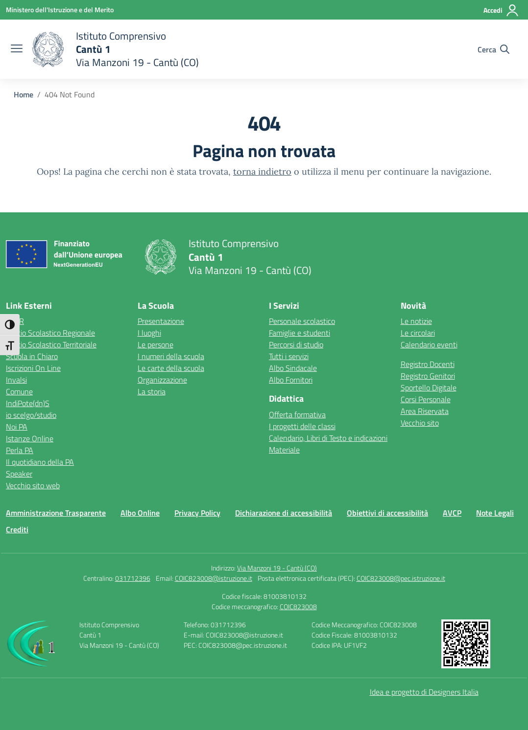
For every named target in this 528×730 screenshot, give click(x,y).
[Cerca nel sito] (493, 49)
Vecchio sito (420, 423)
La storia (152, 391)
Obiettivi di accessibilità (387, 513)
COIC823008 (298, 606)
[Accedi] (501, 10)
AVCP (452, 513)
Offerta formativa (297, 414)
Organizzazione (162, 380)
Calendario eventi (429, 344)
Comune (19, 391)
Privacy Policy (197, 513)
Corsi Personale (426, 399)
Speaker (19, 473)
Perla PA (19, 450)
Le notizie (416, 321)
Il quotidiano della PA (40, 462)
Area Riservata (425, 411)
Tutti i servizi (289, 356)
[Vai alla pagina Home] (23, 94)
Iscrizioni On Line (33, 368)
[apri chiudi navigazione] (17, 49)
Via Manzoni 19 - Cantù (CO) (277, 568)
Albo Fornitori (290, 380)
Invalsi (16, 380)
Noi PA (16, 427)
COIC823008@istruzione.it (213, 578)
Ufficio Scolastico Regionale (50, 333)
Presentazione (161, 321)
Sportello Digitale (428, 387)
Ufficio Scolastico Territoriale (51, 344)
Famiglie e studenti (299, 333)
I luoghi (149, 333)
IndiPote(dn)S (27, 403)
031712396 (132, 578)
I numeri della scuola (171, 356)
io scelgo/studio (31, 415)
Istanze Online (29, 438)
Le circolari (418, 333)
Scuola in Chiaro (32, 356)
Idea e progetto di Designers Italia (424, 692)
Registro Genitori (428, 376)
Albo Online (140, 513)
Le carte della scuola (171, 368)
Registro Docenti (428, 364)
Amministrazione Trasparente (56, 513)
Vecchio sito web (33, 485)
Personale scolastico (302, 321)
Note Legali (495, 513)
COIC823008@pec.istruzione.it (401, 578)
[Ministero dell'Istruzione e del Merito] (60, 9)
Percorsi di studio (296, 344)
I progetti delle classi (302, 426)
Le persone (155, 344)
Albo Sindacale (293, 368)
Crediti (17, 529)
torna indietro (262, 171)
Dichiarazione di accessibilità (283, 513)
